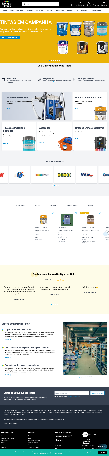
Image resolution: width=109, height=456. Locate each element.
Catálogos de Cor (72, 10)
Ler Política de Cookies (57, 453)
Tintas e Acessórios (6, 436)
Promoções (60, 10)
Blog (29, 438)
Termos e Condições (33, 447)
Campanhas (4, 440)
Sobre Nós (31, 436)
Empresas (84, 10)
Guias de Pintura (96, 10)
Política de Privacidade (73, 396)
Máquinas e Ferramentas (7, 438)
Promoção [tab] (90, 205)
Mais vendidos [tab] (20, 206)
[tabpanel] (54, 235)
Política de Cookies (33, 442)
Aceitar (103, 452)
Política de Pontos (33, 445)
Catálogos (4, 445)
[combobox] (40, 4)
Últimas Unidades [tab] (72, 205)
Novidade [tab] (37, 205)
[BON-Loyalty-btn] (101, 446)
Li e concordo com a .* (68, 396)
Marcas (3, 442)
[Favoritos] (53, 213)
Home (5, 10)
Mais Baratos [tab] (54, 205)
